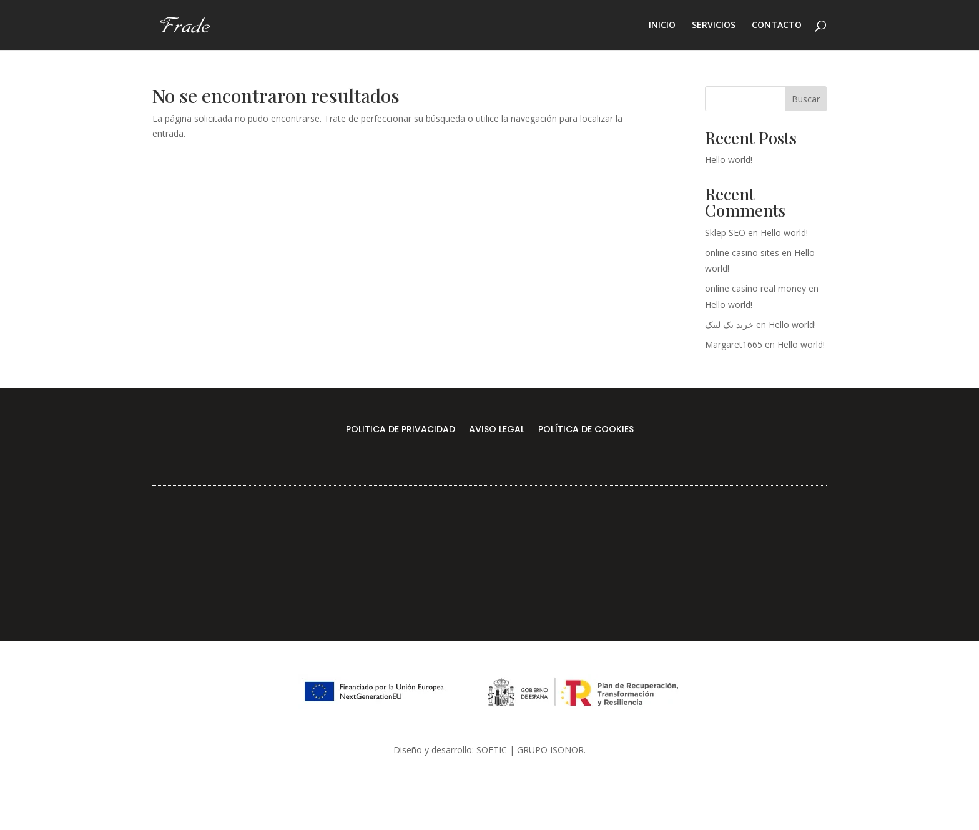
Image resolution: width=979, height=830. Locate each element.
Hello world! (728, 160)
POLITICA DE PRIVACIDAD (400, 430)
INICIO (662, 26)
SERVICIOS (713, 26)
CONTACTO (777, 26)
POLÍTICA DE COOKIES (586, 430)
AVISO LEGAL (496, 430)
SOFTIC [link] (491, 750)
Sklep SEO (725, 233)
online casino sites (742, 253)
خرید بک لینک (729, 324)
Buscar (806, 99)
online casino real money (755, 288)
